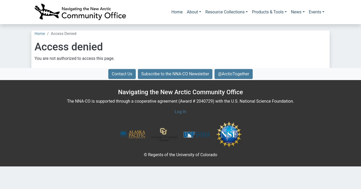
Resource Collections (225, 11)
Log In (180, 111)
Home (177, 11)
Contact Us (122, 73)
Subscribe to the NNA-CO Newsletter (175, 73)
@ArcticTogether (233, 73)
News (296, 11)
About (192, 11)
